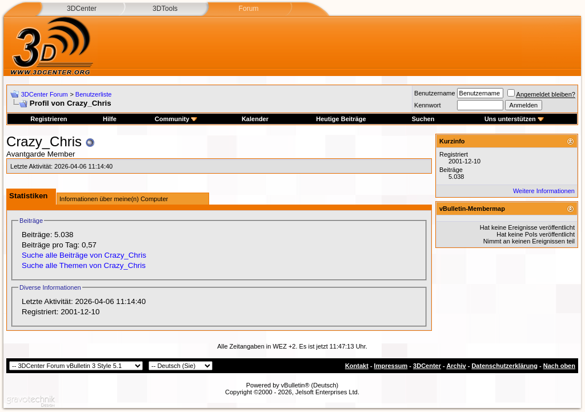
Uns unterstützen (514, 118)
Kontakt (356, 365)
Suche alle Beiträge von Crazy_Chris (84, 255)
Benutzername (434, 93)
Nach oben (559, 365)
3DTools (165, 9)
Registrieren (48, 118)
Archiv (456, 365)
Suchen (423, 118)
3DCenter (82, 9)
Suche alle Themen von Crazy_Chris (84, 265)
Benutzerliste (93, 94)
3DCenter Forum (44, 94)
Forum (248, 9)
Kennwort (427, 105)
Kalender (255, 118)
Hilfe (110, 118)
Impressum (391, 365)
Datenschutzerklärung (504, 365)
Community (176, 118)
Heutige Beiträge (341, 118)
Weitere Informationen (544, 190)
